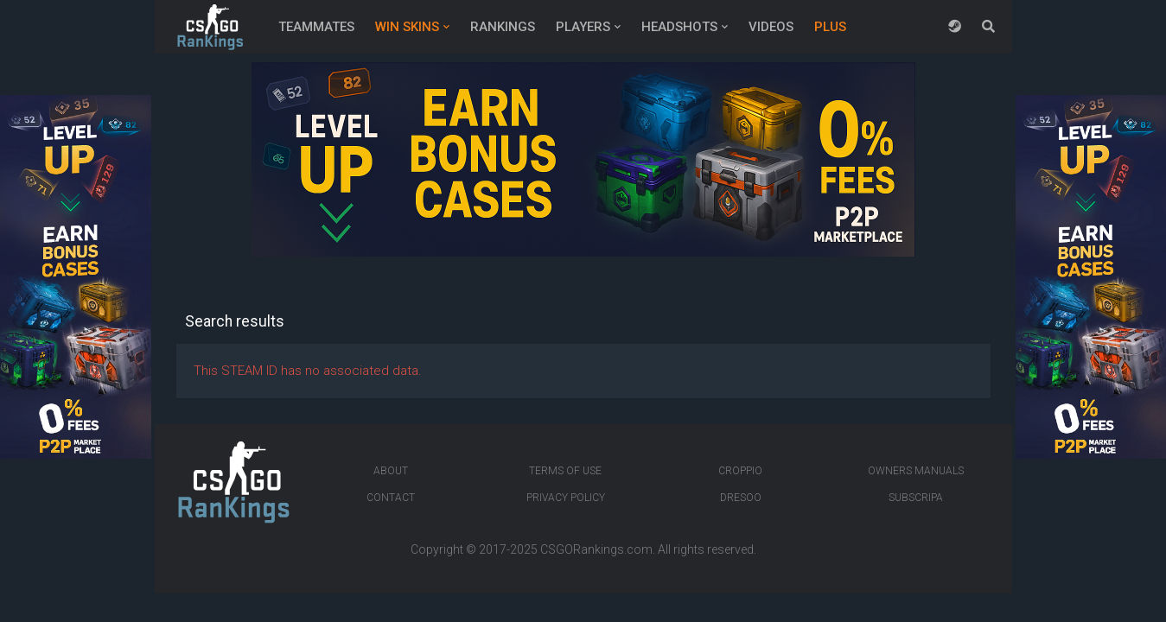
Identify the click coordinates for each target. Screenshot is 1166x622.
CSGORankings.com (596, 549)
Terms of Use (565, 471)
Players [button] (583, 27)
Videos (771, 27)
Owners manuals (916, 471)
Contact (390, 498)
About (390, 471)
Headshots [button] (679, 27)
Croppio (740, 471)
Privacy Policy (565, 498)
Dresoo (740, 498)
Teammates (316, 27)
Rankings (502, 27)
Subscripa (916, 498)
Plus (830, 27)
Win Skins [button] (407, 27)
